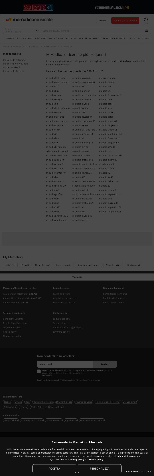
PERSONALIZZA (99, 468)
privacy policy (77, 459)
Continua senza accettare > (138, 471)
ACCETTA (54, 468)
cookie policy (96, 459)
